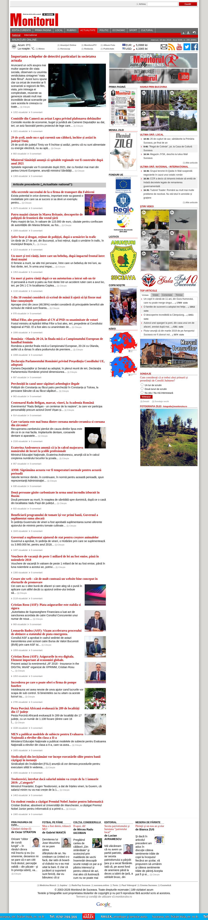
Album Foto (109, 45)
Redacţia (88, 49)
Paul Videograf (129, 885)
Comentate (167, 295)
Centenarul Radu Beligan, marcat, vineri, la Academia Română (52, 402)
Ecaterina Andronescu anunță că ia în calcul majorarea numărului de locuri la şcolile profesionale (47, 449)
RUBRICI (71, 30)
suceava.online (101, 885)
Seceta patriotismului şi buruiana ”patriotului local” (117, 829)
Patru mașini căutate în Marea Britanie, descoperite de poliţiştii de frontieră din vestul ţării (47, 216)
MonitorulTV (90, 45)
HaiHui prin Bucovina (153, 87)
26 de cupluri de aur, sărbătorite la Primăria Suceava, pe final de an (169, 141)
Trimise (179, 295)
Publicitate (108, 49)
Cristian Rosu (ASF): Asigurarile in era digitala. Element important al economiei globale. (42, 658)
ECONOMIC (119, 30)
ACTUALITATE (88, 30)
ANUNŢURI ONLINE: (24, 39)
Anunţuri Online (68, 45)
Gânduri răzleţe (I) (21, 828)
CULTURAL (147, 30)
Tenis (115, 885)
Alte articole (192, 163)
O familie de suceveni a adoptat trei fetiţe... (170, 308)
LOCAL (59, 30)
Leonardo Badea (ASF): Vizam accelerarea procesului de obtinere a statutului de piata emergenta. (46, 632)
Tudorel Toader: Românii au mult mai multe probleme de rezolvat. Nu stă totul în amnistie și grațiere (169, 194)
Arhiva (142, 4)
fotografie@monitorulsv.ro (175, 406)
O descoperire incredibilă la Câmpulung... (169, 317)
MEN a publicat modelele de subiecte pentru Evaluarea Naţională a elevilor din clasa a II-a (47, 736)
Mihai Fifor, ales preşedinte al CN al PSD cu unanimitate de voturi (54, 319)
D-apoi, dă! (79, 826)
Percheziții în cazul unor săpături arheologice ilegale (45, 383)
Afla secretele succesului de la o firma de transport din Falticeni (52, 192)
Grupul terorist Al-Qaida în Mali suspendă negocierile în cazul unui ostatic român (168, 173)
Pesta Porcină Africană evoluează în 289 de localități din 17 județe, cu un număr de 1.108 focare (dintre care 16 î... (46, 719)
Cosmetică (165, 885)
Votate (155, 295)
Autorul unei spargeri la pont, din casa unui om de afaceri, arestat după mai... (169, 325)
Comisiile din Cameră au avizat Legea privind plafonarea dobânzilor (56, 118)
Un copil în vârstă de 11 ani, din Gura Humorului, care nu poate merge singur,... (168, 301)
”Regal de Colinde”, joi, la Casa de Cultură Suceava (168, 148)
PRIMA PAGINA (43, 30)
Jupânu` (64, 885)
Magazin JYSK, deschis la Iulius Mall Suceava (166, 156)
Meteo (42, 49)
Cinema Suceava (148, 885)
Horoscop (65, 49)
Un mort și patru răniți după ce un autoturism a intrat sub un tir (53, 278)
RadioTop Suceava (81, 885)
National (16, 35)
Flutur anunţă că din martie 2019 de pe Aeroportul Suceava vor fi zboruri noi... (169, 332)
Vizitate (145, 295)
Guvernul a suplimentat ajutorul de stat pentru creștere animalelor (55, 537)
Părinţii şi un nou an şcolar (150, 826)
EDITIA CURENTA (21, 30)
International (30, 35)
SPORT (133, 30)
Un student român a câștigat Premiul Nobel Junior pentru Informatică (57, 801)
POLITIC (104, 30)
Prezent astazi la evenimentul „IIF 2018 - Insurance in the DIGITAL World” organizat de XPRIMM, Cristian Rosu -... (45, 667)
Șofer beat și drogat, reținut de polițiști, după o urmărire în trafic (53, 236)
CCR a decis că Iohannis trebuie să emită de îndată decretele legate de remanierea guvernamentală (170, 182)
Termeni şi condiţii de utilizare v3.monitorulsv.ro (104, 896)
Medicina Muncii (48, 885)
